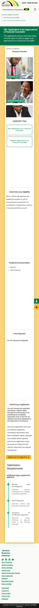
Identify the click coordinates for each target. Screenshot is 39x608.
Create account (32, 3)
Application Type (13, 76)
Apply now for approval (18, 457)
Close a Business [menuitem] (7, 568)
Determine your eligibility (16, 100)
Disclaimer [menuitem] (5, 599)
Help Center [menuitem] (5, 588)
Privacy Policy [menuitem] (6, 593)
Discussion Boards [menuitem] (8, 581)
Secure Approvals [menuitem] (7, 576)
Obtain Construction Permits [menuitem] (11, 573)
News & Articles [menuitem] (7, 584)
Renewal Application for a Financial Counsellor (19, 141)
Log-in (24, 3)
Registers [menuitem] (5, 578)
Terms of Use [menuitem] (6, 596)
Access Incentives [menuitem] (7, 565)
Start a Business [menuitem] (7, 562)
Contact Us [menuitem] (5, 591)
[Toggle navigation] (35, 9)
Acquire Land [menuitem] (6, 570)
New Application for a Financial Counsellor (19, 130)
